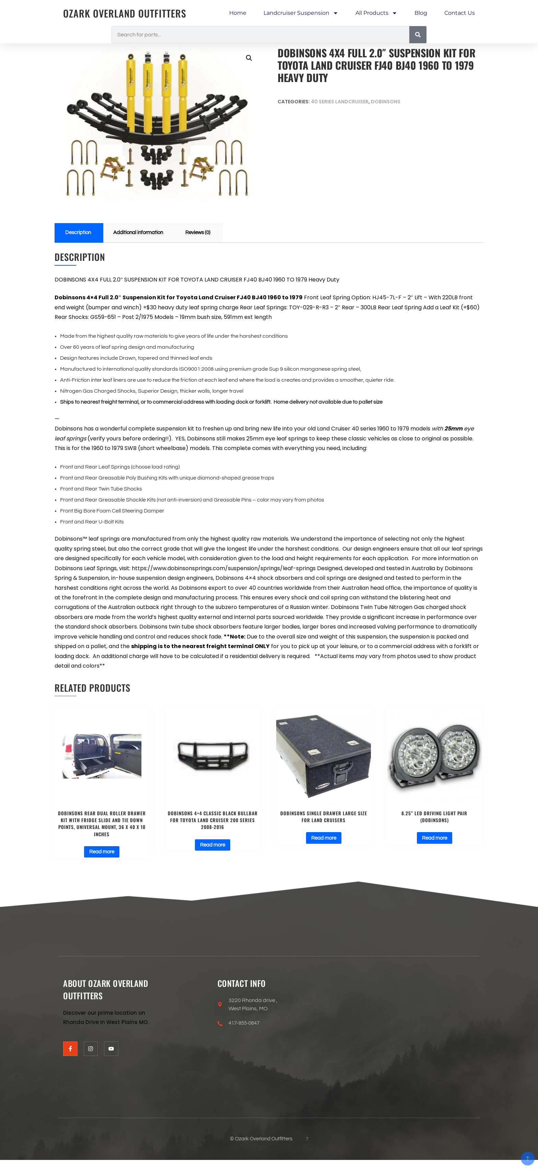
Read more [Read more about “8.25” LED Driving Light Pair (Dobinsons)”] (434, 840)
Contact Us (459, 13)
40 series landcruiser (340, 101)
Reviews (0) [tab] (206, 233)
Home (237, 13)
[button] (249, 58)
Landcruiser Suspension (301, 13)
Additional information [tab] (143, 233)
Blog (420, 13)
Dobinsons (385, 101)
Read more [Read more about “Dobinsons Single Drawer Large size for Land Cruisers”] (324, 840)
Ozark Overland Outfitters (128, 13)
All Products (376, 13)
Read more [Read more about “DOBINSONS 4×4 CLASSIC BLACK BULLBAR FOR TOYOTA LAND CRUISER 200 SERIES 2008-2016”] (212, 848)
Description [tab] (79, 233)
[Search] (417, 34)
